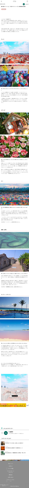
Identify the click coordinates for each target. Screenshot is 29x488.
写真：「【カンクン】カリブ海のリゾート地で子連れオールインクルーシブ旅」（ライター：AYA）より (14, 343)
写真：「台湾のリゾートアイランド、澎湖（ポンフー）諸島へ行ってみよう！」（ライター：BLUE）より (14, 273)
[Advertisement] (14, 417)
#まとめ (3, 9)
